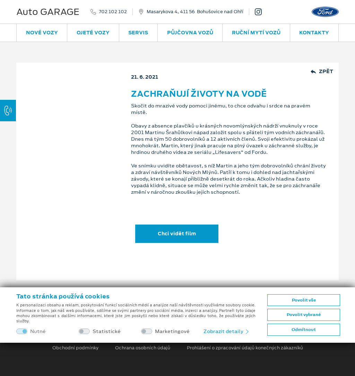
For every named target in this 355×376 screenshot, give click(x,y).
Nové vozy (42, 32)
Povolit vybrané (304, 314)
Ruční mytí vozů (256, 32)
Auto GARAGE (47, 12)
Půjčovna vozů (190, 32)
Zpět (322, 71)
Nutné (38, 331)
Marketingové (172, 331)
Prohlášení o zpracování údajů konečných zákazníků (245, 348)
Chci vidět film (177, 233)
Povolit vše (304, 300)
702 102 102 (113, 12)
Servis (138, 32)
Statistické (107, 331)
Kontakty (314, 32)
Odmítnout (304, 329)
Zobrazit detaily (227, 331)
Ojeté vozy (93, 32)
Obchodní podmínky (75, 348)
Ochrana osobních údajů (142, 348)
